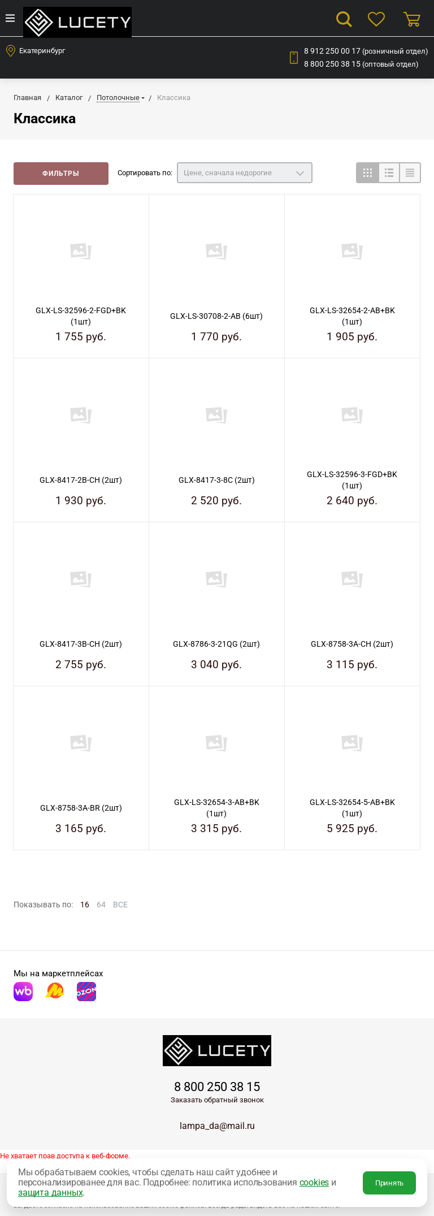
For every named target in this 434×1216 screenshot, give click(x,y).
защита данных (50, 1192)
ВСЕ (120, 904)
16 (84, 904)
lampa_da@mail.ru (217, 1125)
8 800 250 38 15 (361, 63)
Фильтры (60, 174)
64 (101, 904)
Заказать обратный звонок (217, 1100)
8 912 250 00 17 (366, 50)
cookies (314, 1182)
